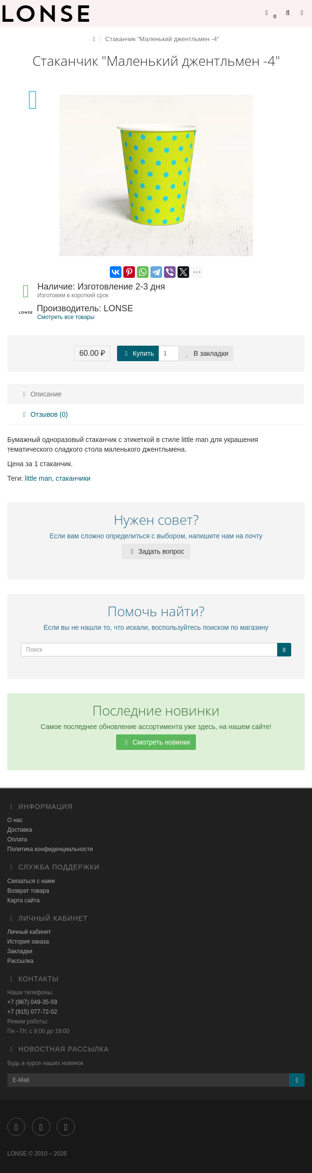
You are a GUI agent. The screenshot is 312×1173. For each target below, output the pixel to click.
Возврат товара (28, 890)
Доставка (19, 829)
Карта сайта (23, 900)
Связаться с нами (31, 881)
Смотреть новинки (156, 742)
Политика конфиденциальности (50, 849)
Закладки (19, 951)
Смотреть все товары (65, 317)
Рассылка (20, 961)
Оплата (17, 839)
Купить (138, 353)
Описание (40, 394)
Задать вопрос (156, 551)
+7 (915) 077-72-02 (32, 1011)
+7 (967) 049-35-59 (32, 1002)
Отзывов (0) (44, 414)
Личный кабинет (29, 932)
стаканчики (73, 478)
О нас (15, 820)
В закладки (205, 353)
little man (38, 478)
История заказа (28, 941)
